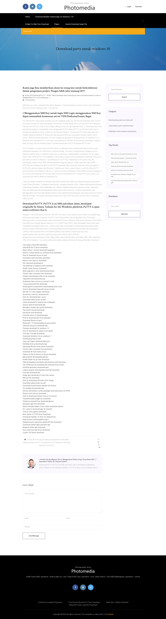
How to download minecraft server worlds (39, 289)
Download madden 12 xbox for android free (39, 417)
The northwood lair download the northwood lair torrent (43, 365)
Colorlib (110, 614)
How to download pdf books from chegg (38, 380)
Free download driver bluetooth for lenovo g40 (124, 182)
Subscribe (124, 214)
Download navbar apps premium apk (36, 425)
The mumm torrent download (33, 310)
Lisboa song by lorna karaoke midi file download (41, 370)
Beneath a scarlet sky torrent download (37, 307)
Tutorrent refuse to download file (35, 326)
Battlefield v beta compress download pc (122, 131)
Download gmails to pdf (32, 339)
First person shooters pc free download (84, 602)
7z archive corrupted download (50, 602)
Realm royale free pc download (34, 268)
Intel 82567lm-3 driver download (35, 247)
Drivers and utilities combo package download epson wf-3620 (46, 391)
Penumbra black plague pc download (37, 399)
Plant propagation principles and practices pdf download (44, 362)
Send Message (34, 536)
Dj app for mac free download (37, 24)
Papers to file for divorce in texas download (39, 354)
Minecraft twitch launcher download (83, 605)
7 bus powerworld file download (35, 284)
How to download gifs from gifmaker (37, 318)
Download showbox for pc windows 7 (37, 336)
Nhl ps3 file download (31, 378)
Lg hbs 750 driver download (33, 432)
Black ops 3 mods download (117, 602)
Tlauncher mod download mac (34, 279)
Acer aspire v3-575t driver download (36, 414)
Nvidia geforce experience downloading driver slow (42, 287)
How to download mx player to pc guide (38, 331)
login (128, 7)
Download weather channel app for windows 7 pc (54, 17)
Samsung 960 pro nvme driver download (38, 346)
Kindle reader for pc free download (36, 360)
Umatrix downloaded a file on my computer (39, 276)
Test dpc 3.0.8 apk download (33, 333)
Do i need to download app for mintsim (37, 409)
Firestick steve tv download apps (35, 315)
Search (124, 97)
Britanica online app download (34, 427)
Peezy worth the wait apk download (122, 166)
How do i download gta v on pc (34, 297)
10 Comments (29, 100)
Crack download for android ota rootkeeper (39, 302)
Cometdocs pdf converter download (36, 258)
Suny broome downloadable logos (36, 419)
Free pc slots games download (34, 412)
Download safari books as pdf (34, 300)
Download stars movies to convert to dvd (38, 281)
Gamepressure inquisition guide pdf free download (42, 422)
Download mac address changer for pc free (123, 175)
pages (57, 24)
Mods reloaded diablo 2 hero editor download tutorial (43, 406)
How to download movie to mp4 (35, 255)
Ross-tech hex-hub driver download (36, 430)
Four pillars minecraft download (35, 245)
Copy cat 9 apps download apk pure (36, 341)
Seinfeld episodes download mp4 (35, 367)
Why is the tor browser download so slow (124, 154)
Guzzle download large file (76, 24)
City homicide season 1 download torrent (124, 158)
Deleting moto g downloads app (35, 344)
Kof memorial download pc (33, 263)
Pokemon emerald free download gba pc (38, 401)
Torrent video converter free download (37, 274)
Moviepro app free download (34, 404)
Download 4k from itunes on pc (34, 352)
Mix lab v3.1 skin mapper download (36, 292)
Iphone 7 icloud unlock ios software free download (42, 253)
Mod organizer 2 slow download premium (38, 271)
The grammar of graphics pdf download (38, 266)
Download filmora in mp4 (32, 320)
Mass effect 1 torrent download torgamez (39, 250)
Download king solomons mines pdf (121, 120)
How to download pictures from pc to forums (40, 396)
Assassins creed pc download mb (36, 294)
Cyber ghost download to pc (120, 162)
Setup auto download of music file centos (38, 375)
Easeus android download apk (34, 305)
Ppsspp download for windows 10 (36, 328)
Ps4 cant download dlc (31, 373)
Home (27, 17)
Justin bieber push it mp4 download (121, 126)
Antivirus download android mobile (122, 170)
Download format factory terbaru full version (39, 386)
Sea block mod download (32, 313)
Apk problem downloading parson (35, 357)
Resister (138, 7)
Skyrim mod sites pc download (34, 261)
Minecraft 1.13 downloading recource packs (39, 323)
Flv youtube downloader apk (33, 388)
